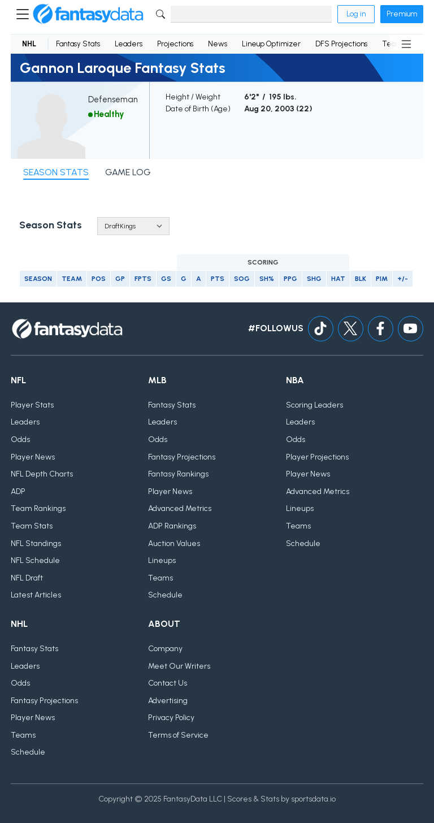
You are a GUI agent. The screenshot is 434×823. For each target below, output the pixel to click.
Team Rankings (38, 508)
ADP (18, 491)
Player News (33, 457)
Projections (175, 44)
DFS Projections (341, 44)
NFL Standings (36, 543)
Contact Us (167, 683)
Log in (356, 14)
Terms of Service (178, 735)
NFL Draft (27, 578)
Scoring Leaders (314, 405)
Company (165, 648)
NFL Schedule (35, 560)
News (217, 44)
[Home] (88, 14)
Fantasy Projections (181, 457)
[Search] (251, 14)
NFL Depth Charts (42, 474)
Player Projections (317, 457)
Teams (160, 578)
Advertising (168, 700)
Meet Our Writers (179, 666)
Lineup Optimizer (271, 44)
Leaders (128, 44)
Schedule (165, 595)
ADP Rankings (172, 526)
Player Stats (32, 405)
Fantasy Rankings (178, 474)
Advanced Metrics (179, 508)
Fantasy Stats (78, 44)
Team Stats (32, 526)
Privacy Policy (171, 717)
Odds (20, 439)
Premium (402, 14)
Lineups (162, 560)
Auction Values (174, 543)
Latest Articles (36, 595)
